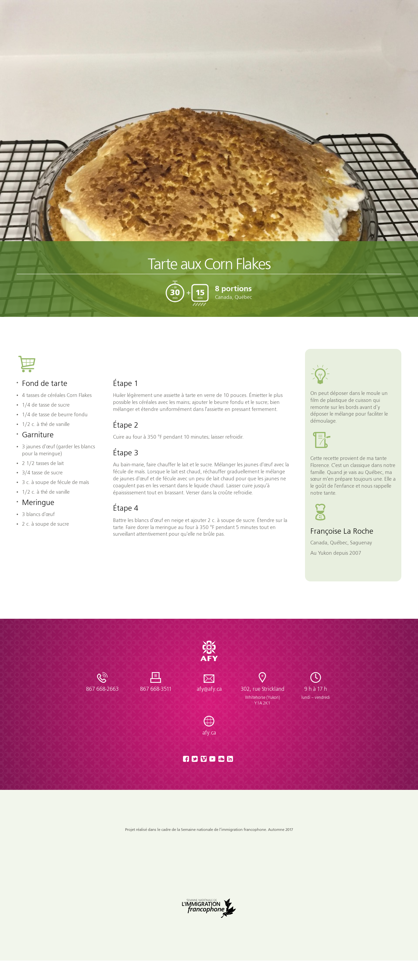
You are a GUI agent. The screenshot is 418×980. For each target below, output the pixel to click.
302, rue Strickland (262, 696)
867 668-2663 (102, 689)
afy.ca (209, 732)
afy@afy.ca (209, 689)
